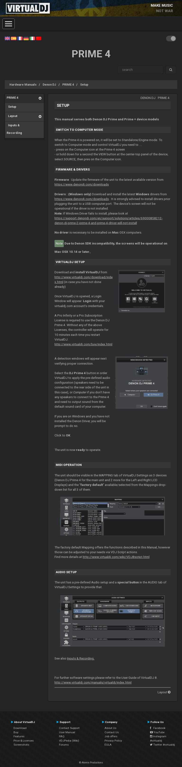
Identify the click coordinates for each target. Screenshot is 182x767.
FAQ (61, 736)
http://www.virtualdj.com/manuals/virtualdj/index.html (93, 682)
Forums (64, 744)
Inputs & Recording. (81, 658)
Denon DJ (49, 84)
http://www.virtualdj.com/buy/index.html (83, 344)
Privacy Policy (113, 740)
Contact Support (69, 728)
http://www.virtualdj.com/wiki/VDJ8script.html (116, 557)
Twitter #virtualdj (162, 744)
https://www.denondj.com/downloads (82, 184)
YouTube (157, 732)
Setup (84, 84)
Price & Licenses (24, 740)
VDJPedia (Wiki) (69, 740)
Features (19, 736)
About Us (110, 728)
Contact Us (112, 732)
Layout (12, 116)
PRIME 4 (68, 84)
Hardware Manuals (22, 84)
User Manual (67, 732)
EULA (108, 744)
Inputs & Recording (14, 129)
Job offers (111, 736)
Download (20, 728)
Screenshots (21, 744)
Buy (16, 732)
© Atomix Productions (91, 762)
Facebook (157, 728)
